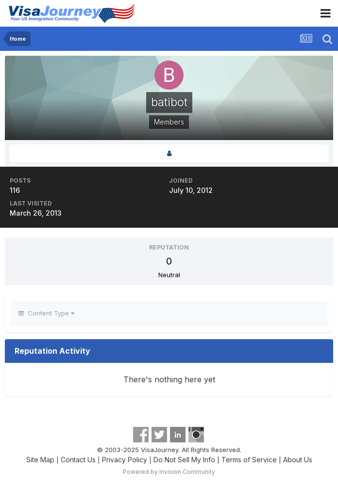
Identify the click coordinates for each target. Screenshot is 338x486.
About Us (297, 459)
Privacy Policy (124, 459)
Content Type (46, 313)
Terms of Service (249, 459)
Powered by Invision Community (169, 471)
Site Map (40, 459)
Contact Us (78, 459)
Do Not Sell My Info (184, 459)
